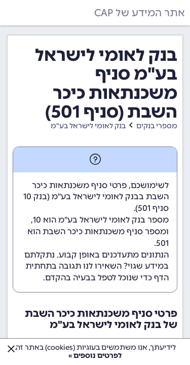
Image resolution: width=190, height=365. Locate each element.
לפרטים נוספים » (95, 355)
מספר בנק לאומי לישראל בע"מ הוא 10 (101, 220)
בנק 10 (35, 196)
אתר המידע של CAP (139, 13)
